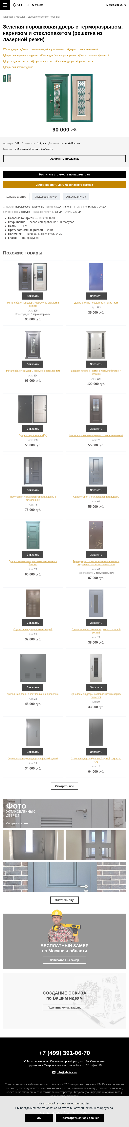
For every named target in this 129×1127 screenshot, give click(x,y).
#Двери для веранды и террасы (20, 55)
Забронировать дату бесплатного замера (64, 184)
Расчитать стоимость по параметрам (64, 174)
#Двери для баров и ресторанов (58, 55)
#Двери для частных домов (18, 67)
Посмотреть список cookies (79, 1118)
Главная (8, 16)
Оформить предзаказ (64, 158)
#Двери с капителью (42, 61)
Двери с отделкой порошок (44, 16)
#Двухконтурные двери (15, 61)
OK (39, 1118)
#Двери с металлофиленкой (93, 55)
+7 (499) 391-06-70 (116, 5)
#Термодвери (10, 49)
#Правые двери (85, 61)
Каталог (21, 16)
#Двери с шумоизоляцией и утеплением (42, 49)
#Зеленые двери (64, 61)
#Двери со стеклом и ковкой (82, 49)
